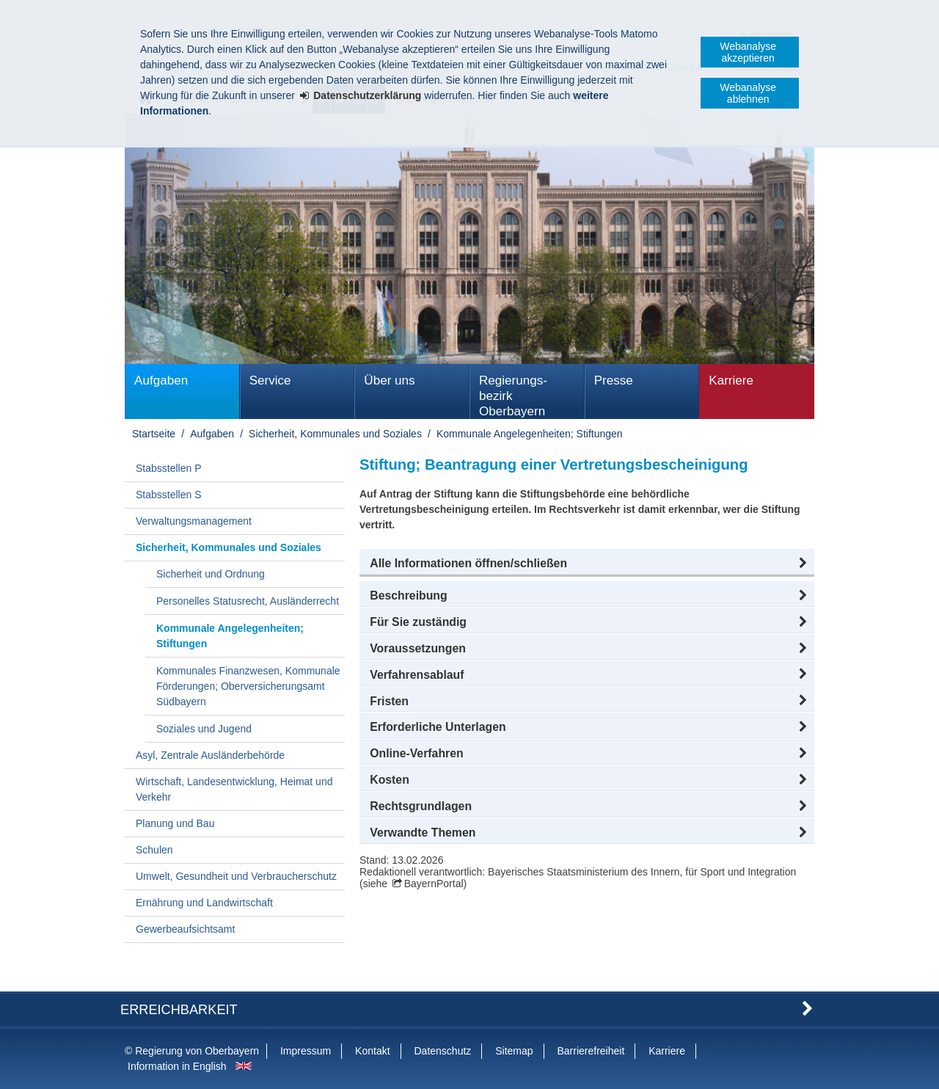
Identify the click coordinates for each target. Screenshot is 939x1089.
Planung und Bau (175, 823)
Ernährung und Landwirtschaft (204, 902)
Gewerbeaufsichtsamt (185, 929)
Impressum (305, 1051)
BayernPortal (434, 883)
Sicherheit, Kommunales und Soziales (335, 434)
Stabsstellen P (169, 468)
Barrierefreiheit (590, 1051)
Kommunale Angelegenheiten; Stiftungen (529, 434)
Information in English (177, 1066)
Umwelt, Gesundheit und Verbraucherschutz (236, 876)
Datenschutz (442, 1051)
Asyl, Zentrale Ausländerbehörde (210, 755)
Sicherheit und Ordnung (210, 574)
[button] (586, 563)
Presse (613, 380)
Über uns (389, 380)
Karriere (731, 380)
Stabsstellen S (169, 494)
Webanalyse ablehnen (748, 93)
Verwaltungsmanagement (194, 521)
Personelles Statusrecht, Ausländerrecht (247, 601)
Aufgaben (161, 380)
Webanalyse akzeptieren (748, 52)
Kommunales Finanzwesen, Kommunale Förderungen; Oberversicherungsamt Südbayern (248, 686)
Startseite (153, 434)
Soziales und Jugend (204, 729)
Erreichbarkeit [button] (179, 1009)
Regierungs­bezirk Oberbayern (513, 396)
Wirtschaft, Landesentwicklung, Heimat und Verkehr (234, 789)
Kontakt (372, 1051)
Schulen (154, 850)
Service (270, 380)
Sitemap (514, 1051)
